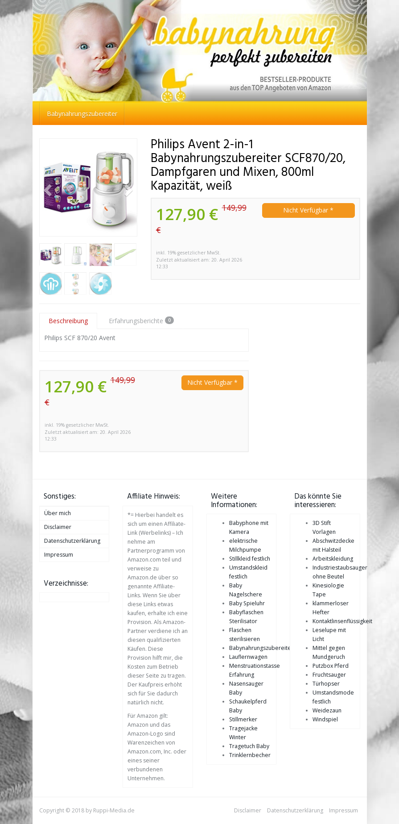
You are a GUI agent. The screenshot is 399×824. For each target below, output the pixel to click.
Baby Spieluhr (247, 603)
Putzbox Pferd (331, 666)
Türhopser (326, 683)
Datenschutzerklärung (72, 541)
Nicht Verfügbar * (308, 210)
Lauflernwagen (248, 657)
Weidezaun (327, 710)
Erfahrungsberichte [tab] (141, 320)
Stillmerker (243, 719)
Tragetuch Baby (249, 746)
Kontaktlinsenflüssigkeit (342, 621)
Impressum (58, 554)
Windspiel (325, 719)
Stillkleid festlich (249, 558)
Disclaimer (57, 527)
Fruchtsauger (329, 674)
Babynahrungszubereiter (82, 113)
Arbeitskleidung (333, 558)
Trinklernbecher (250, 755)
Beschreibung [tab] (68, 320)
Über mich (57, 513)
